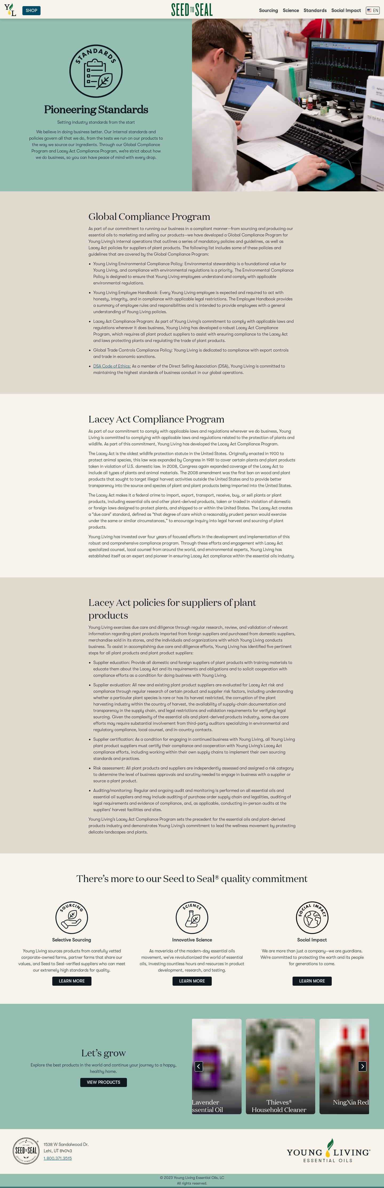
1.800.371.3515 (58, 1158)
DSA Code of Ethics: (112, 366)
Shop (31, 10)
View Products (103, 1082)
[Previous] (199, 1066)
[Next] (362, 1066)
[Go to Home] (192, 14)
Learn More (72, 981)
